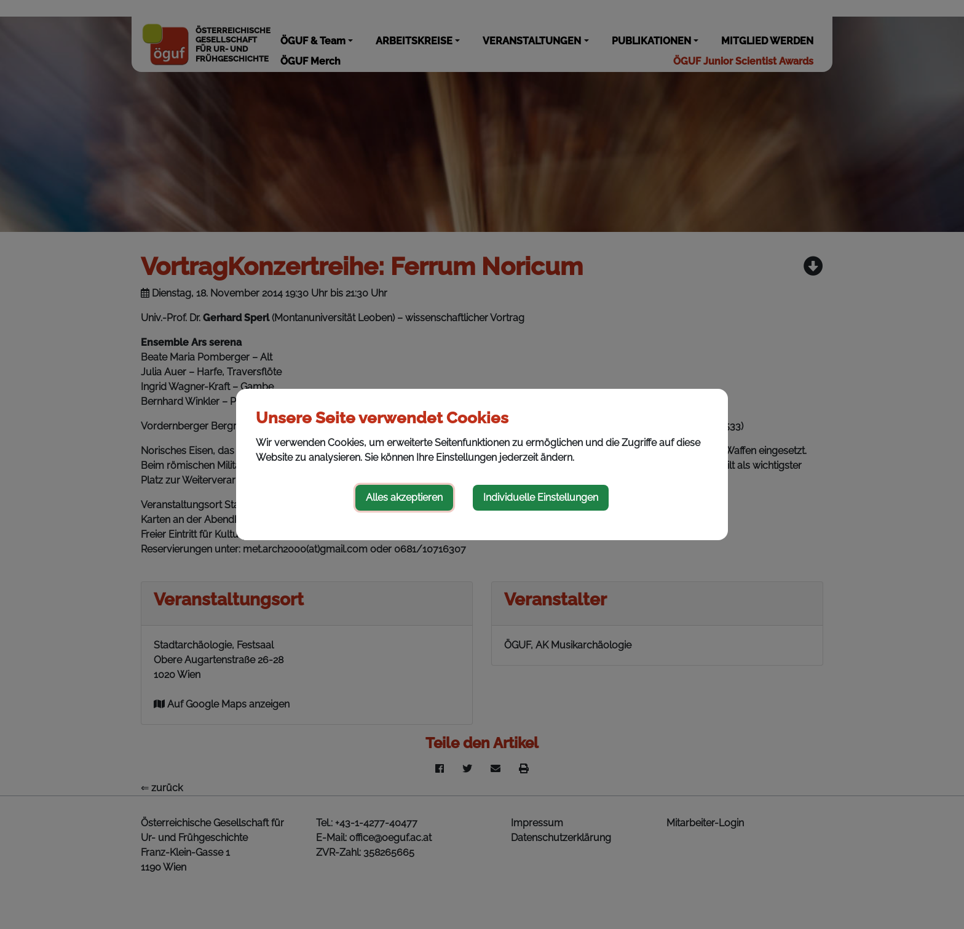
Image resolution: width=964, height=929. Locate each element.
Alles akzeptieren (404, 497)
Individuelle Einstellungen (540, 497)
